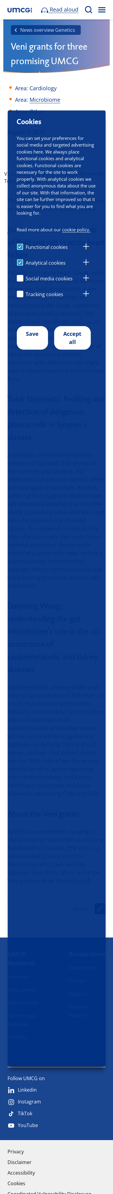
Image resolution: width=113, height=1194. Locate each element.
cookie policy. (76, 230)
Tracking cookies (44, 294)
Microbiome (45, 99)
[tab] (86, 247)
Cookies (16, 1183)
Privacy (16, 1151)
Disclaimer (20, 1162)
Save (32, 333)
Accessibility (21, 1172)
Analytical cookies (46, 263)
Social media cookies (49, 278)
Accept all (72, 338)
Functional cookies (47, 247)
